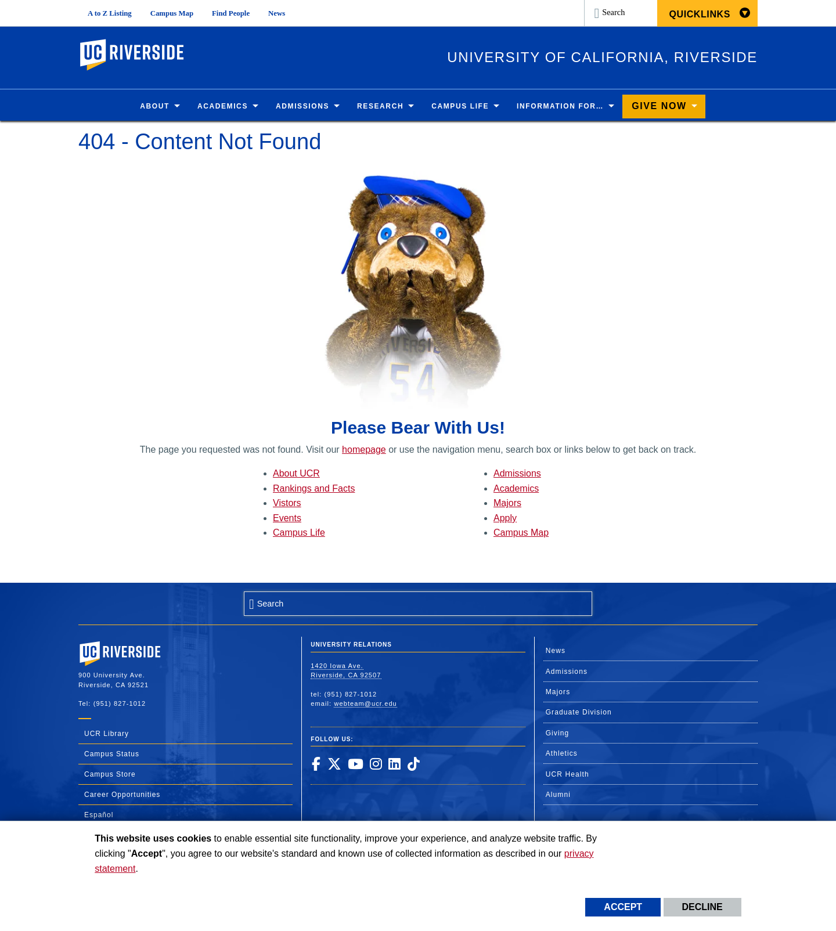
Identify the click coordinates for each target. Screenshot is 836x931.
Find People (231, 13)
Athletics (562, 754)
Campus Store (110, 774)
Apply (505, 518)
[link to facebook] (316, 764)
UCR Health (567, 774)
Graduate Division (579, 713)
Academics (516, 488)
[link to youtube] (355, 764)
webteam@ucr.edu (365, 703)
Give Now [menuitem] (659, 106)
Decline (702, 907)
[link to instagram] (376, 764)
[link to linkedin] (394, 764)
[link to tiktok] (413, 764)
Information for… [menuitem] (560, 107)
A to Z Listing (110, 13)
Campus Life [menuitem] (460, 107)
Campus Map (171, 13)
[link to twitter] (334, 764)
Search (613, 12)
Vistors (287, 503)
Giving (558, 733)
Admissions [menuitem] (302, 107)
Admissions (517, 474)
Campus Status (111, 754)
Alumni (558, 795)
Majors (507, 503)
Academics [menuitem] (222, 107)
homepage (364, 449)
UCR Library (106, 734)
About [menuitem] (155, 107)
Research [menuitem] (380, 107)
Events (287, 518)
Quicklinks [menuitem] (699, 14)
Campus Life (299, 533)
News (276, 13)
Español (98, 815)
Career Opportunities (122, 795)
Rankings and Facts (314, 488)
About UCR (296, 474)
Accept (623, 907)
